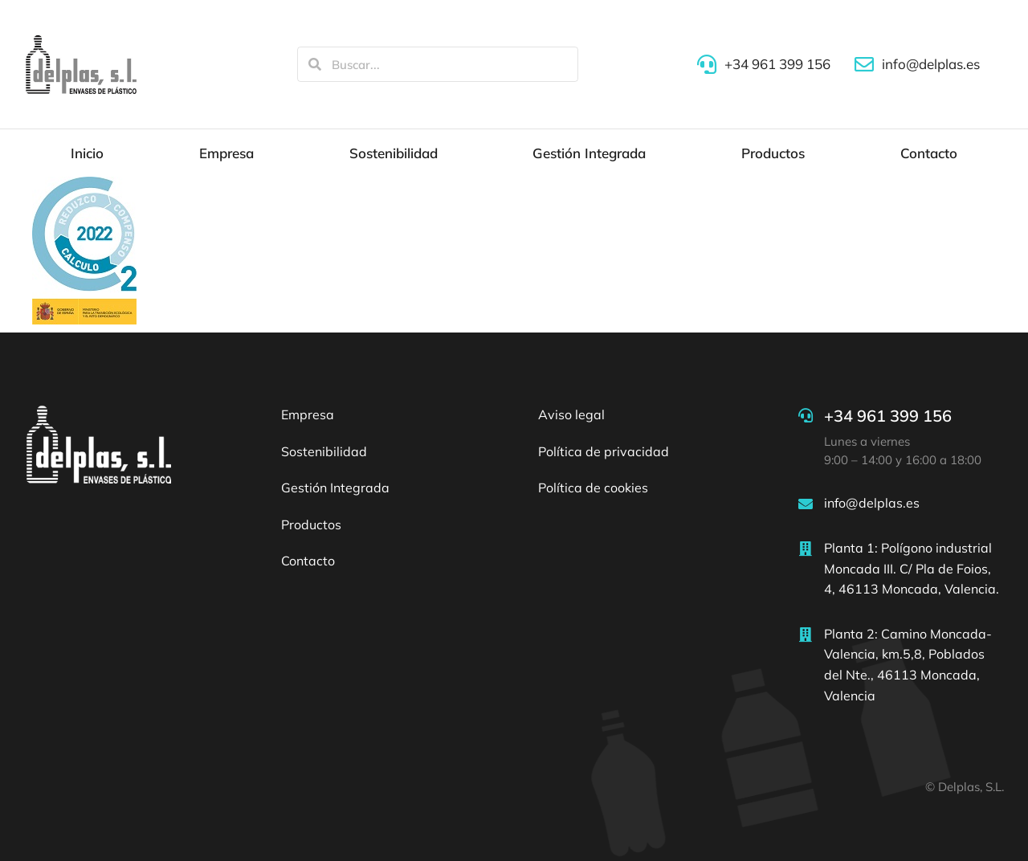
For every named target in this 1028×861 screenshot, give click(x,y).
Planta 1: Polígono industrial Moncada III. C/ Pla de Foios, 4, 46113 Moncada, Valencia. (911, 568)
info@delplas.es (872, 503)
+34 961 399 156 (888, 416)
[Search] (315, 64)
